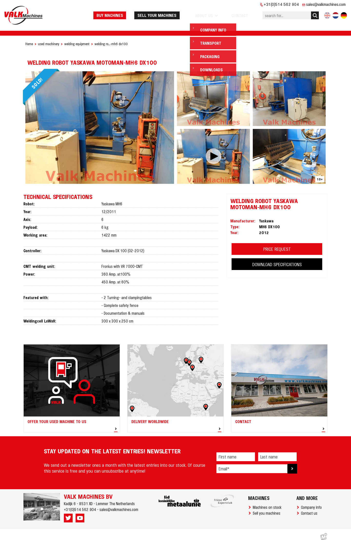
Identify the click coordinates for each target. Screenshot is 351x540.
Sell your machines (168, 13)
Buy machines (121, 13)
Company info (312, 502)
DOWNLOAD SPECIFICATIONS (277, 259)
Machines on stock (268, 502)
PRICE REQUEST (277, 244)
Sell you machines (267, 508)
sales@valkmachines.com (326, 4)
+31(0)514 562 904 (281, 4)
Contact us (310, 508)
